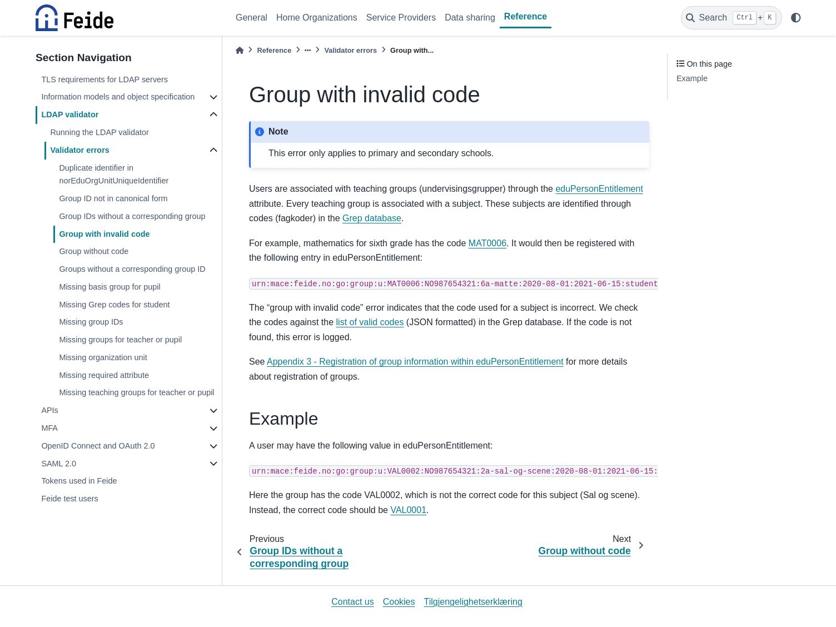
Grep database (371, 218)
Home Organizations (316, 17)
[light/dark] (796, 17)
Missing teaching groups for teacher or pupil (136, 392)
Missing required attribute (104, 375)
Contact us (352, 601)
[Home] (239, 50)
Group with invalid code (104, 234)
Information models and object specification (118, 96)
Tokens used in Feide (79, 480)
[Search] (731, 17)
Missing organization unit (103, 357)
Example (692, 78)
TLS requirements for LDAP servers (104, 79)
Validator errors (79, 150)
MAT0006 (487, 243)
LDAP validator (69, 114)
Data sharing (470, 17)
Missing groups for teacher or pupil (120, 339)
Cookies (399, 601)
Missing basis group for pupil (109, 286)
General (251, 17)
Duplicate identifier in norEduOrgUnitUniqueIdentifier (113, 174)
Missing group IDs (91, 321)
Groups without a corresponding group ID (132, 269)
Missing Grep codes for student (114, 304)
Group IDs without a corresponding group (132, 216)
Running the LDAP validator (99, 132)
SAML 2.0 (58, 463)
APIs (49, 410)
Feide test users (69, 498)
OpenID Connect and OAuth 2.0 (98, 445)
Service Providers (401, 17)
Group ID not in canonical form (113, 198)
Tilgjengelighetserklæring (473, 601)
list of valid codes (370, 322)
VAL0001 (408, 510)
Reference (525, 16)
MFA (49, 428)
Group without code (93, 251)
